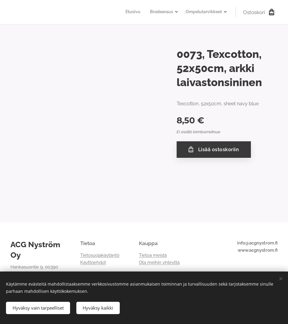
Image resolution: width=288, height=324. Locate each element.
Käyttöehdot (93, 262)
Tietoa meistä (153, 255)
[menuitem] (201, 12)
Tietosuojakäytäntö (99, 255)
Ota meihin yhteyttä (159, 262)
